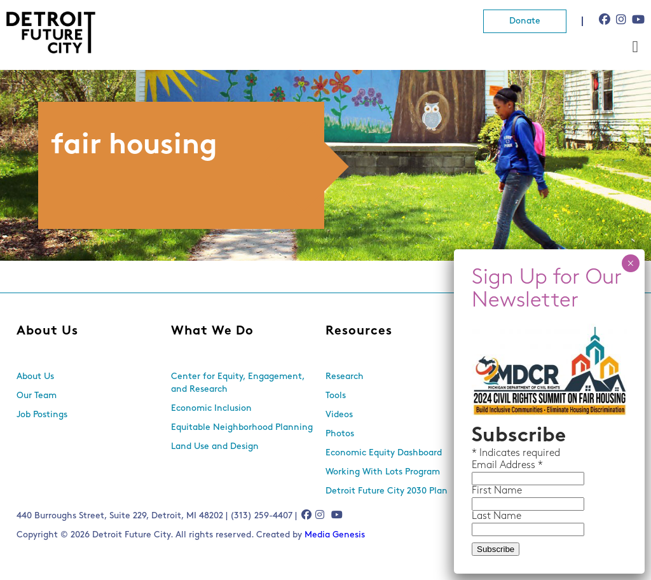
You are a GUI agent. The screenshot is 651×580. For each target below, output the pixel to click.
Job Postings (42, 415)
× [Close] (630, 263)
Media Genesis (335, 535)
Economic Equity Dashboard (384, 453)
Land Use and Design (215, 447)
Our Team (37, 396)
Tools (336, 396)
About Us (47, 331)
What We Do (212, 331)
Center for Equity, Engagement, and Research (238, 383)
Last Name (496, 516)
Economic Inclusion (211, 408)
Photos (340, 434)
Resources (359, 331)
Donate (524, 21)
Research (345, 377)
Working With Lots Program (383, 472)
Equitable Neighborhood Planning (242, 427)
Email (486, 465)
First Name (497, 491)
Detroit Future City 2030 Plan (387, 491)
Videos (339, 415)
